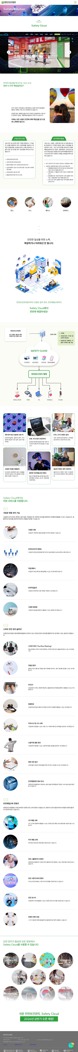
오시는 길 (5, 1044)
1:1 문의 (71, 1045)
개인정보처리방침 (33, 1044)
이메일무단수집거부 (18, 1044)
